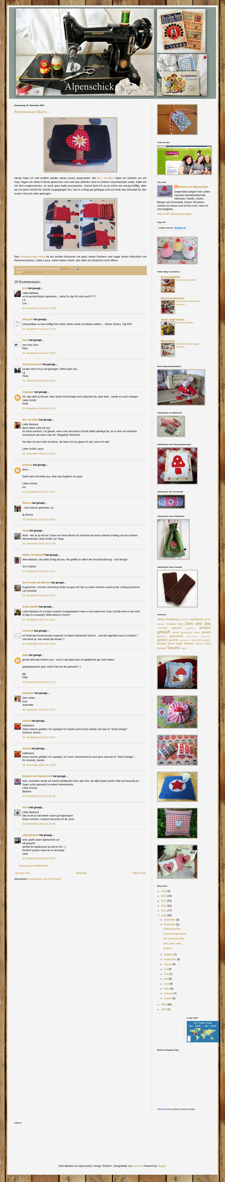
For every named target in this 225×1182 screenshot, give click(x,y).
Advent (161, 619)
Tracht (183, 648)
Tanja (25, 530)
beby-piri (27, 319)
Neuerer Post (22, 873)
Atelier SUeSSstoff (33, 554)
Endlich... (168, 948)
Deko (180, 624)
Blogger (162, 1165)
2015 (164, 891)
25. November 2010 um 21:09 (38, 543)
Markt (171, 643)
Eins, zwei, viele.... (173, 943)
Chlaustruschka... (173, 928)
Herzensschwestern (172, 298)
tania (25, 340)
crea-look (27, 630)
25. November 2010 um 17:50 (38, 308)
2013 (164, 900)
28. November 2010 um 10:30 (38, 823)
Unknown (28, 392)
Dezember (170, 919)
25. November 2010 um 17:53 (38, 329)
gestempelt (206, 636)
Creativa (171, 624)
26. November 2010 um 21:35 (38, 796)
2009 (164, 1004)
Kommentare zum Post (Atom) (44, 879)
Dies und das (198, 623)
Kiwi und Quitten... (185, 322)
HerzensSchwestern (201, 640)
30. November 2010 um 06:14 (38, 858)
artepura (27, 464)
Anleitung (172, 619)
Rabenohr (28, 693)
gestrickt (173, 640)
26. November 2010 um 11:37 (38, 709)
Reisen (189, 643)
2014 (164, 895)
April (167, 983)
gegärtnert (190, 628)
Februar (168, 993)
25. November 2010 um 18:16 (38, 380)
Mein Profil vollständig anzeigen (174, 214)
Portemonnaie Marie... (31, 111)
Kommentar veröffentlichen (34, 865)
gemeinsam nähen (190, 632)
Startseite (81, 873)
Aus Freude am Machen (36, 582)
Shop (208, 643)
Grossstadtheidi (170, 277)
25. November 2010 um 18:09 (38, 353)
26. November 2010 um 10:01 (38, 619)
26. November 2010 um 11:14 (38, 682)
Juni (166, 974)
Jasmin (26, 720)
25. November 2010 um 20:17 (38, 491)
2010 (164, 915)
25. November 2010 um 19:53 (38, 453)
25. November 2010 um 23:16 (38, 595)
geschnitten (192, 636)
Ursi (24, 288)
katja (25, 655)
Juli (166, 969)
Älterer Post (139, 873)
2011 (164, 910)
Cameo (160, 624)
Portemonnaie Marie (32, 256)
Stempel (161, 648)
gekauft (163, 632)
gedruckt (176, 627)
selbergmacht (30, 835)
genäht (206, 632)
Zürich (160, 1109)
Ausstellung (185, 619)
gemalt (175, 632)
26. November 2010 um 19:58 (38, 765)
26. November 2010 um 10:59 (38, 643)
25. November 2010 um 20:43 (38, 519)
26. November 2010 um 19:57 (38, 737)
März (167, 988)
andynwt (137, 1165)
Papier (179, 643)
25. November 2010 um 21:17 (38, 571)
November (170, 924)
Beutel (207, 619)
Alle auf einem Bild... (174, 938)
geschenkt (29, 272)
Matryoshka (168, 340)
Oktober (169, 954)
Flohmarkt (162, 628)
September (170, 959)
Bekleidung (197, 619)
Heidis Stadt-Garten (172, 319)
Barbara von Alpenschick (37, 776)
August (168, 964)
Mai (166, 978)
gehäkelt (205, 627)
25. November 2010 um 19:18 (38, 408)
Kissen (161, 643)
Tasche (38, 272)
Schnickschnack (32, 364)
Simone (26, 502)
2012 (164, 905)
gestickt (162, 640)
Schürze (199, 644)
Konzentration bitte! (186, 280)
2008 (164, 1009)
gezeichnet (184, 640)
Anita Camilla (30, 606)
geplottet (161, 636)
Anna (25, 807)
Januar (168, 998)
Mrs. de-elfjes (105, 177)
